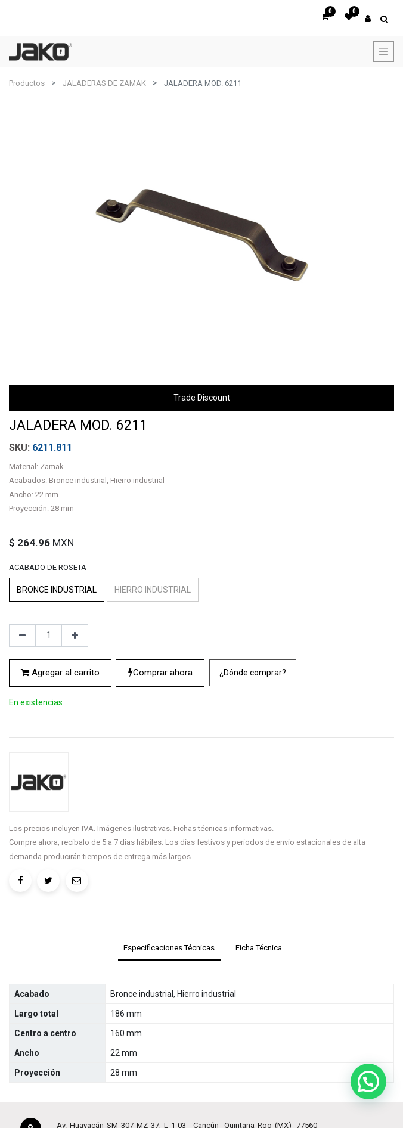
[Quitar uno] (22, 737)
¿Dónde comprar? (252, 774)
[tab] (169, 1027)
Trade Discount (201, 397)
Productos (27, 83)
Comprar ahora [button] (160, 774)
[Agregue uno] (74, 737)
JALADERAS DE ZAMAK (104, 83)
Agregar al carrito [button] (60, 774)
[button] (252, 774)
